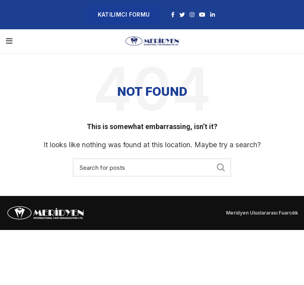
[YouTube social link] (202, 15)
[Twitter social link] (182, 15)
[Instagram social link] (192, 15)
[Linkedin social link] (212, 15)
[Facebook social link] (173, 15)
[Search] (152, 167)
